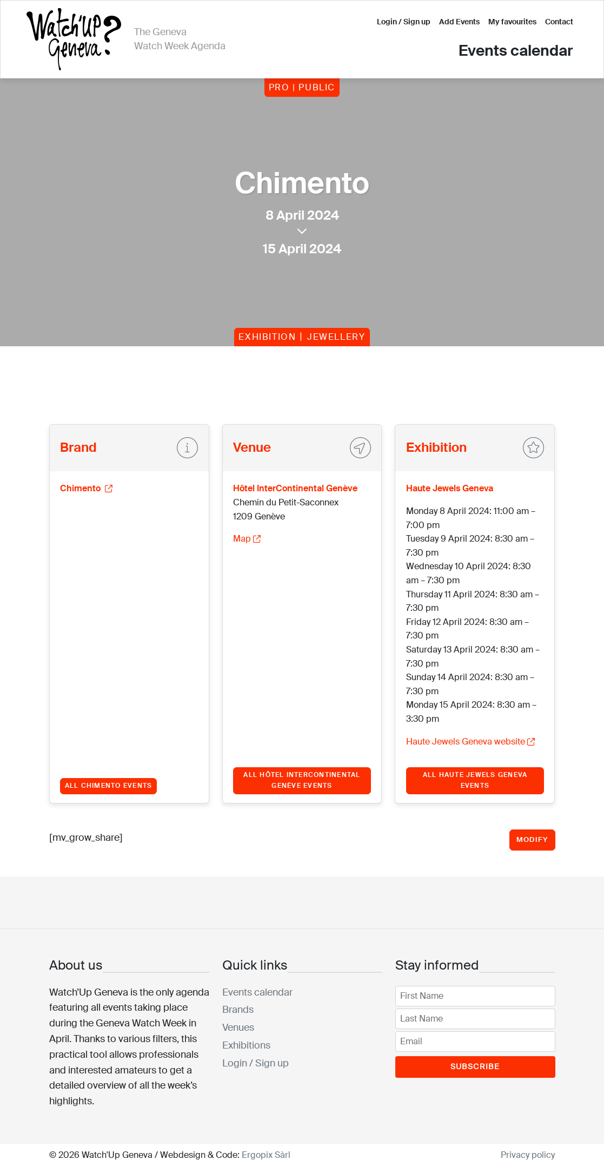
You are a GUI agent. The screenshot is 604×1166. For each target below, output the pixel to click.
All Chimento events (108, 785)
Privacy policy (528, 1155)
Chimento (86, 488)
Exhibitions (246, 1045)
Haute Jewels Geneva (449, 488)
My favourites (512, 22)
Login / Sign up (403, 22)
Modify (532, 839)
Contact (559, 22)
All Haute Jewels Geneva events (475, 780)
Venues (238, 1027)
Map (247, 538)
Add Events (459, 22)
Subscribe (475, 1066)
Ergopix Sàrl (266, 1155)
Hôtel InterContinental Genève (295, 488)
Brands (238, 1009)
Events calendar (516, 51)
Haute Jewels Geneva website (470, 741)
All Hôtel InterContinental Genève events (301, 780)
